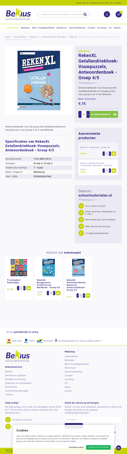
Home (7, 37)
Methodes (25, 28)
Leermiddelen (12, 28)
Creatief (91, 28)
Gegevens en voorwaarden (18, 383)
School (68, 391)
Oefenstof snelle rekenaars (53, 37)
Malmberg (83, 51)
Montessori (62, 28)
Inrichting (101, 28)
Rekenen (34, 37)
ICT (110, 28)
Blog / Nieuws (83, 3)
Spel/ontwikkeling (77, 28)
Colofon (10, 452)
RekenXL (73, 37)
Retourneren (11, 387)
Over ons (109, 3)
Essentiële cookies (76, 447)
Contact (117, 3)
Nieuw (68, 387)
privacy (64, 441)
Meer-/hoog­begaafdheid (43, 28)
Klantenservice (97, 3)
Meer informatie (87, 99)
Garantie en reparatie (15, 375)
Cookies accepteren (98, 447)
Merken (117, 28)
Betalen (9, 371)
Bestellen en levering (15, 379)
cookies (72, 441)
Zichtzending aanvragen (17, 391)
